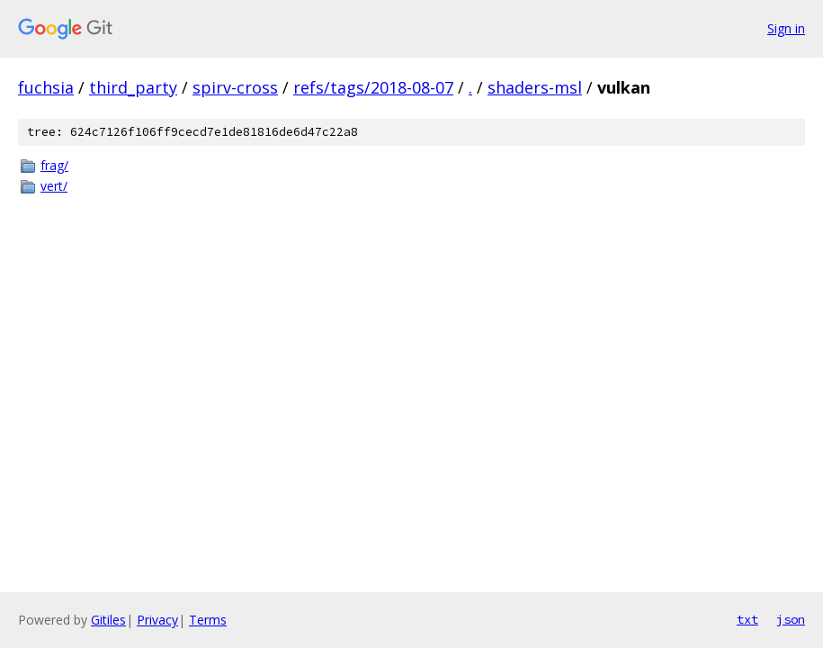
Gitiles (108, 619)
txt (747, 619)
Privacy (157, 619)
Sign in (786, 28)
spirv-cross (235, 87)
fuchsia (46, 87)
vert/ (53, 185)
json (790, 619)
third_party (133, 87)
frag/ (54, 165)
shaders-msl (535, 87)
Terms (208, 619)
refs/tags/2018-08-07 (373, 87)
